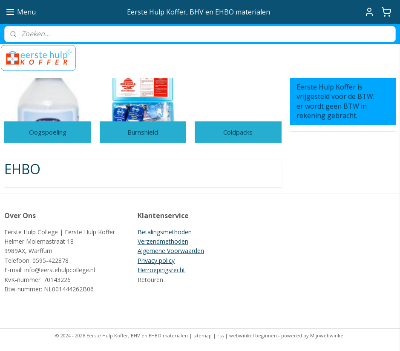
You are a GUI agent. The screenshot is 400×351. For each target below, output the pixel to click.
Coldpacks (238, 132)
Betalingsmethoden (165, 232)
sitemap (202, 335)
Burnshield (142, 132)
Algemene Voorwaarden (171, 251)
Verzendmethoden (163, 241)
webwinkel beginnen (253, 335)
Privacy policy (156, 260)
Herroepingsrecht (161, 270)
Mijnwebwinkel (327, 335)
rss (220, 335)
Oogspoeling (47, 132)
